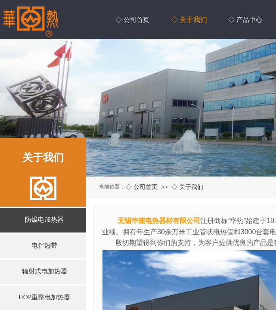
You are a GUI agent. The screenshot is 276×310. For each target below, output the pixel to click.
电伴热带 (44, 245)
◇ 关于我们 (187, 186)
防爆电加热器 (44, 219)
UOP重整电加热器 (44, 297)
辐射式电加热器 (44, 271)
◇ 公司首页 (142, 186)
